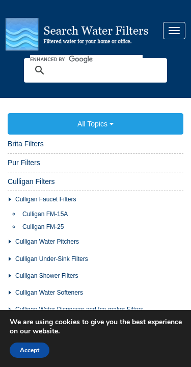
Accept (29, 350)
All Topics (95, 108)
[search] (86, 51)
